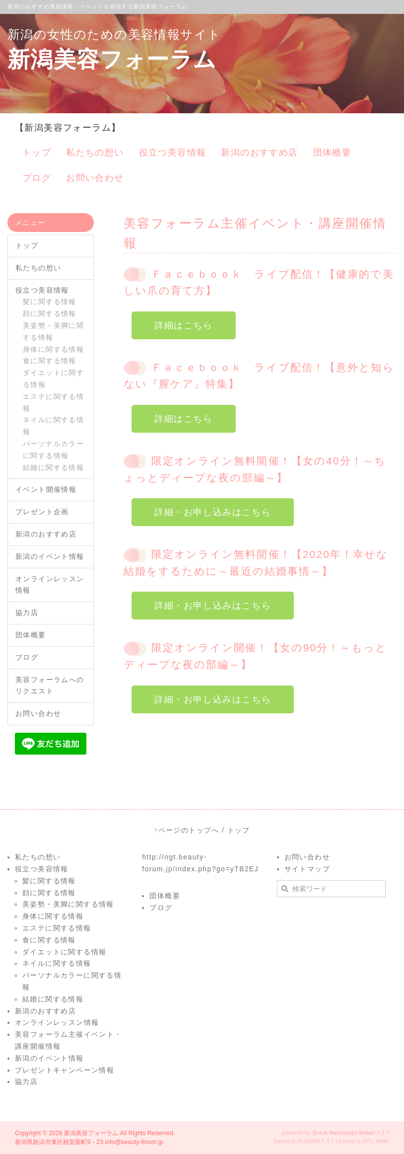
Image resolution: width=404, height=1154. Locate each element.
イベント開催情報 (45, 489)
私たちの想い (38, 268)
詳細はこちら (183, 325)
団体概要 (30, 635)
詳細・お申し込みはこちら (212, 512)
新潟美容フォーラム (91, 1133)
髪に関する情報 (49, 302)
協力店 (26, 612)
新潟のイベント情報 (49, 556)
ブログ (26, 657)
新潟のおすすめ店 (45, 534)
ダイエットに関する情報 (53, 378)
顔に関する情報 (49, 313)
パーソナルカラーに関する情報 (53, 450)
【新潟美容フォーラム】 (68, 128)
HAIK (382, 1141)
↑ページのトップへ (186, 830)
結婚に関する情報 (53, 467)
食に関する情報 (49, 361)
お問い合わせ (38, 713)
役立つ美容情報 (42, 290)
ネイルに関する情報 (53, 426)
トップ (26, 245)
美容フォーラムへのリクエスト (49, 685)
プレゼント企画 (42, 512)
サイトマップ (307, 869)
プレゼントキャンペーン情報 (64, 1070)
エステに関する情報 (53, 402)
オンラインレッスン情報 (49, 585)
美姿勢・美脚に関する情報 (53, 331)
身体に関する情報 (53, 349)
